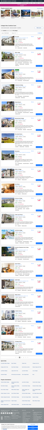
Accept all (32, 428)
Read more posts (35, 420)
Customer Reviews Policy (26, 418)
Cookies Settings (32, 424)
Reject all (33, 426)
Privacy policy (25, 413)
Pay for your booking (26, 419)
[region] (22, 426)
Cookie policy (25, 414)
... (23, 357)
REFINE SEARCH (39, 27)
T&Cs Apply (22, 5)
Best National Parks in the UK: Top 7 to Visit (37, 415)
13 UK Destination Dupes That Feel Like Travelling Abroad (37, 417)
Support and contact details (26, 412)
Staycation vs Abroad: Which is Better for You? (37, 412)
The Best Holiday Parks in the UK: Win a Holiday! (37, 419)
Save (33, 36)
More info (24, 417)
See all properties (40, 8)
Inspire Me (24, 422)
